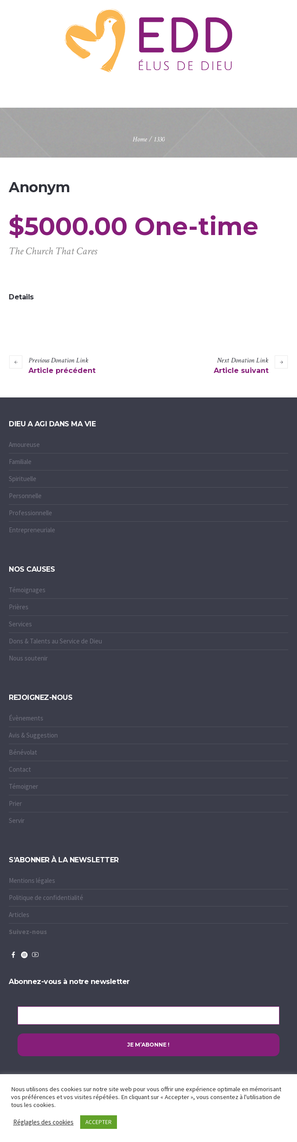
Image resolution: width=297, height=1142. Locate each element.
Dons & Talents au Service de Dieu (55, 641)
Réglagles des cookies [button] (43, 1122)
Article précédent (61, 370)
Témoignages (27, 590)
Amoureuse (24, 444)
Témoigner (23, 786)
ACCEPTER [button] (98, 1122)
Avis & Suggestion (33, 735)
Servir (17, 820)
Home (140, 139)
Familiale (20, 461)
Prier (15, 803)
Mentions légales (32, 880)
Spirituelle (22, 478)
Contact (20, 769)
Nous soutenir (28, 658)
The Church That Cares (53, 251)
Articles (19, 914)
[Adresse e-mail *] (148, 1015)
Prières (18, 607)
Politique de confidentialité (46, 897)
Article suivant (241, 370)
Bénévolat (23, 752)
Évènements (26, 718)
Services (20, 624)
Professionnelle (30, 513)
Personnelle (25, 496)
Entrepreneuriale (32, 530)
